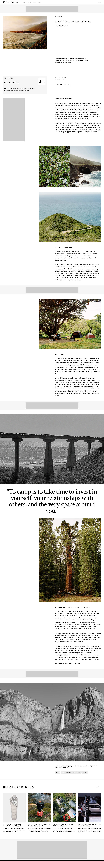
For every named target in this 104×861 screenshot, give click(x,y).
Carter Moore (71, 98)
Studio (39, 2)
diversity (68, 772)
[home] (8, 2)
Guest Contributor (63, 26)
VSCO (63, 772)
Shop (30, 2)
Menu (100, 2)
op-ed (74, 772)
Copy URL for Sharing (63, 85)
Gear (17, 2)
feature (85, 772)
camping (60, 16)
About (34, 2)
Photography (24, 2)
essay (79, 772)
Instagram (91, 766)
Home (56, 16)
